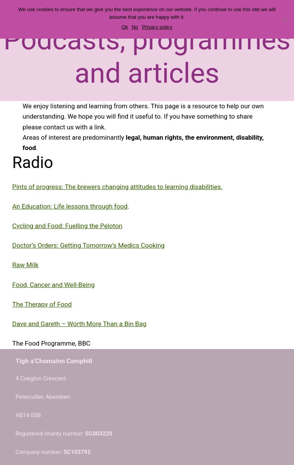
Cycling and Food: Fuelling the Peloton (67, 226)
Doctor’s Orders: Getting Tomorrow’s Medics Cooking (88, 245)
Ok (125, 27)
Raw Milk (25, 265)
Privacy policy (157, 27)
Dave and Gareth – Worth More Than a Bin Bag (79, 324)
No (135, 27)
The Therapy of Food (42, 304)
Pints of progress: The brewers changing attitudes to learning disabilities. (117, 187)
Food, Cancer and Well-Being (53, 285)
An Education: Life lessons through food (69, 206)
